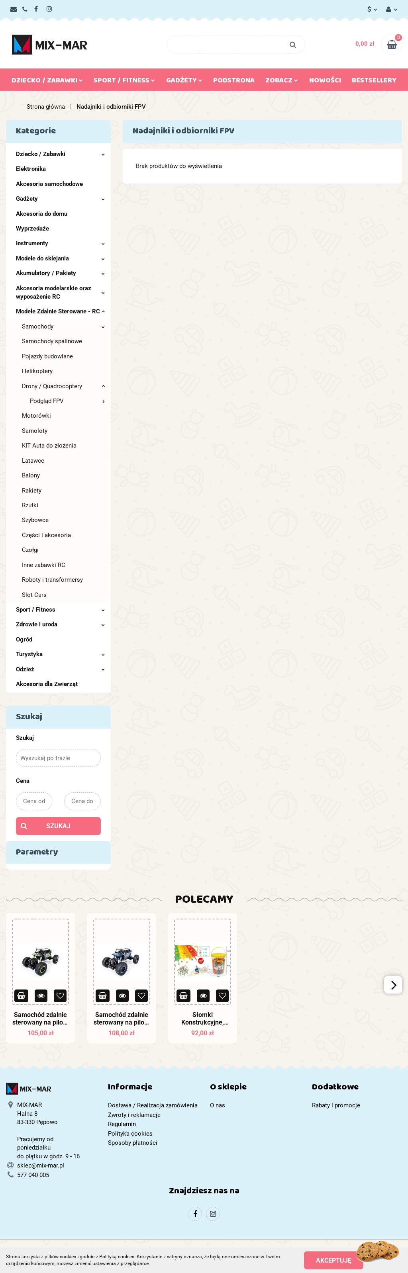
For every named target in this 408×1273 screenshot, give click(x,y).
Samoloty (34, 430)
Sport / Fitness (124, 82)
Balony (31, 475)
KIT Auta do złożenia (49, 445)
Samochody (63, 326)
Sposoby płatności (132, 1142)
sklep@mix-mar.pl (40, 1165)
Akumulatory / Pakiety (60, 273)
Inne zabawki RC (43, 565)
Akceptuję (333, 1260)
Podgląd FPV (67, 401)
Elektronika (31, 168)
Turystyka (60, 654)
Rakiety (31, 490)
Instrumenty (60, 243)
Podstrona (234, 82)
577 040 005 (33, 1175)
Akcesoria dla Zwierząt (47, 684)
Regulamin (122, 1124)
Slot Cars (34, 594)
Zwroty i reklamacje (134, 1115)
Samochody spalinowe (52, 341)
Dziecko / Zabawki (47, 82)
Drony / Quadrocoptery (63, 386)
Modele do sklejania (60, 258)
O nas (217, 1105)
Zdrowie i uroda (60, 624)
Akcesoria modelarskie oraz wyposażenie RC (60, 292)
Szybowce (35, 520)
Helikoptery (37, 371)
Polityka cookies (130, 1133)
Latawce (33, 460)
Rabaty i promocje (336, 1105)
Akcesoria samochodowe (49, 184)
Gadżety (184, 82)
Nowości (325, 82)
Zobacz (281, 82)
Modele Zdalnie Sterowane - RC (60, 311)
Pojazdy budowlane (47, 356)
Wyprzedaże (32, 228)
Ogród (24, 639)
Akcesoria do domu (41, 213)
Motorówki (36, 415)
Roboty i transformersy (52, 579)
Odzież (60, 669)
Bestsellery (374, 82)
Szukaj (58, 826)
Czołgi (30, 549)
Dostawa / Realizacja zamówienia (153, 1105)
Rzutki (30, 505)
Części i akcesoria (46, 535)
